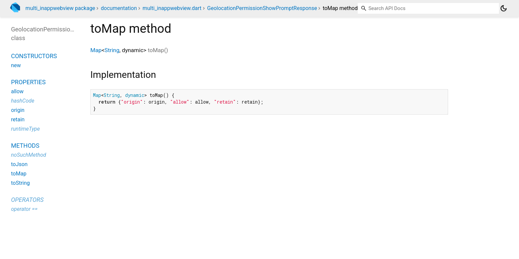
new (16, 65)
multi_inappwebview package (60, 8)
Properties (28, 82)
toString (20, 183)
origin (17, 110)
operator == (24, 209)
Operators (27, 199)
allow (17, 91)
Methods (25, 145)
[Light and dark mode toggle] (503, 8)
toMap (18, 173)
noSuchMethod (28, 155)
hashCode (22, 101)
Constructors (34, 55)
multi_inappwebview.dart (172, 8)
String (111, 50)
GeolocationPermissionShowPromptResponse (262, 8)
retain (17, 119)
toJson (19, 164)
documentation (119, 8)
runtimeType (25, 129)
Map (96, 50)
